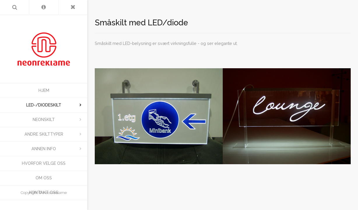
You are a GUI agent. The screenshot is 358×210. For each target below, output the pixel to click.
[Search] (14, 7)
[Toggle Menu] (73, 7)
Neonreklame (55, 192)
